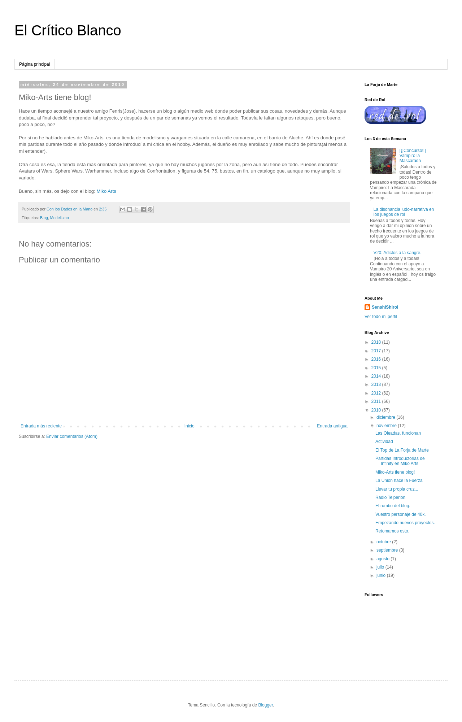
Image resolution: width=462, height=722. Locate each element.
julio (380, 567)
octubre (384, 541)
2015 (376, 367)
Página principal (34, 64)
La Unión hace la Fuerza (399, 480)
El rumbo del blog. (392, 505)
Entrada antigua (332, 426)
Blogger (265, 705)
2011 (376, 401)
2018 (376, 342)
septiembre (387, 550)
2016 (376, 359)
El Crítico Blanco (67, 30)
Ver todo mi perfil (381, 316)
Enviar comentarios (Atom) (71, 436)
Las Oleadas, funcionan (398, 433)
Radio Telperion (390, 497)
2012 (376, 393)
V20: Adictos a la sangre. (398, 252)
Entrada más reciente (41, 426)
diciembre (386, 417)
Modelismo (59, 218)
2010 (376, 410)
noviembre (387, 425)
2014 (376, 376)
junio (381, 575)
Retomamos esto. (392, 531)
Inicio (189, 426)
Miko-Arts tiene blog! (395, 472)
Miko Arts (106, 191)
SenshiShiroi (385, 307)
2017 (376, 350)
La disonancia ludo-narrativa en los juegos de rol (404, 212)
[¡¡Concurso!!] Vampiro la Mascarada (413, 156)
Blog (44, 218)
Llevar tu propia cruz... (396, 489)
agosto (383, 558)
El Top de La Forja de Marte (402, 450)
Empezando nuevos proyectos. (405, 522)
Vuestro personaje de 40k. (400, 514)
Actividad (384, 441)
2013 (376, 384)
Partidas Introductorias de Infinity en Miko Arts (400, 461)
